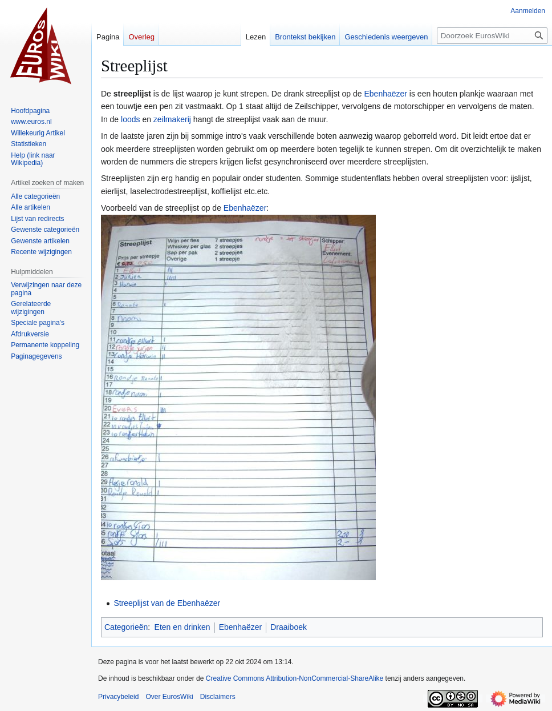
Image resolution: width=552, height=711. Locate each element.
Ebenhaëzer (385, 93)
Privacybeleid (118, 697)
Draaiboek (288, 627)
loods (130, 119)
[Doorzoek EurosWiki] (492, 35)
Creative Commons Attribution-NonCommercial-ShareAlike (294, 678)
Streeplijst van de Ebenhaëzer (166, 603)
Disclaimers (218, 697)
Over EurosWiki (169, 697)
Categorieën (126, 627)
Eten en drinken (182, 627)
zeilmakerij (172, 119)
